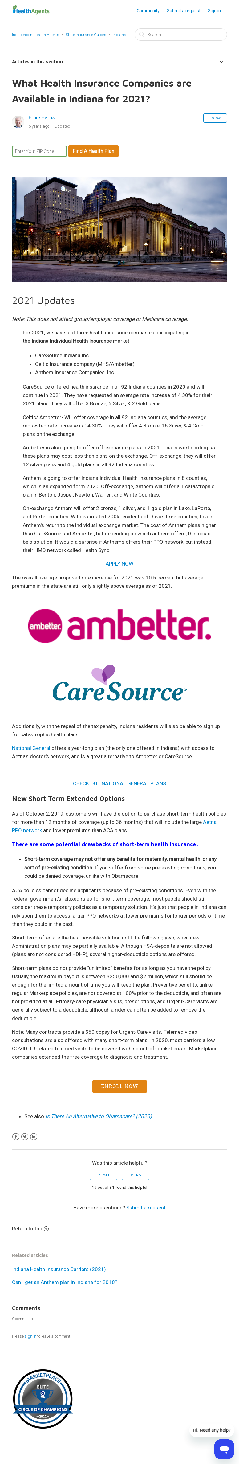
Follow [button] (215, 118)
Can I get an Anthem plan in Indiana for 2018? (64, 1282)
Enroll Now (119, 1086)
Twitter (25, 1137)
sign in (30, 1336)
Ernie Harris (42, 117)
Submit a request (184, 10)
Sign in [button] (214, 10)
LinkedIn (34, 1137)
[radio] (103, 1175)
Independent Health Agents (35, 34)
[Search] (181, 34)
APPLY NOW (119, 564)
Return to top (30, 1228)
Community (148, 10)
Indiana (119, 34)
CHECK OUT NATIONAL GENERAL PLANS (119, 783)
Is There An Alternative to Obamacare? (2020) (98, 1116)
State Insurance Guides (86, 34)
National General (31, 748)
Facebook (16, 1137)
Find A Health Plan (93, 151)
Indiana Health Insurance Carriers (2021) (59, 1269)
